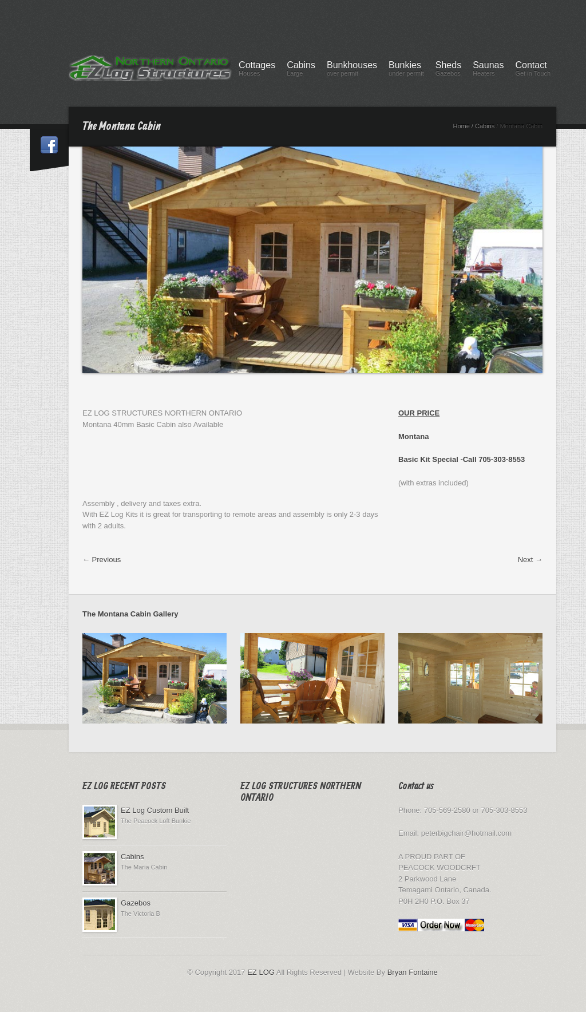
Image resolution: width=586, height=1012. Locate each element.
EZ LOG (261, 972)
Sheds (448, 70)
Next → (530, 559)
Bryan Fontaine (412, 972)
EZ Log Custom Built (155, 810)
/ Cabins (483, 125)
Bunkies (406, 70)
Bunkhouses (352, 70)
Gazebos (136, 903)
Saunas (488, 70)
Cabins (301, 70)
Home (461, 125)
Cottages (257, 70)
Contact (533, 70)
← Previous (101, 559)
